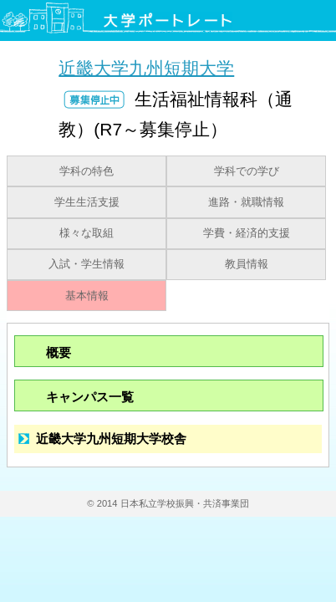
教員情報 (246, 264)
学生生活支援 (87, 202)
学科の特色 (86, 171)
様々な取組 (86, 233)
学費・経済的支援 (246, 233)
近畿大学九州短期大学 (146, 67)
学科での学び (246, 171)
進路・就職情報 (246, 202)
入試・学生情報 (86, 264)
